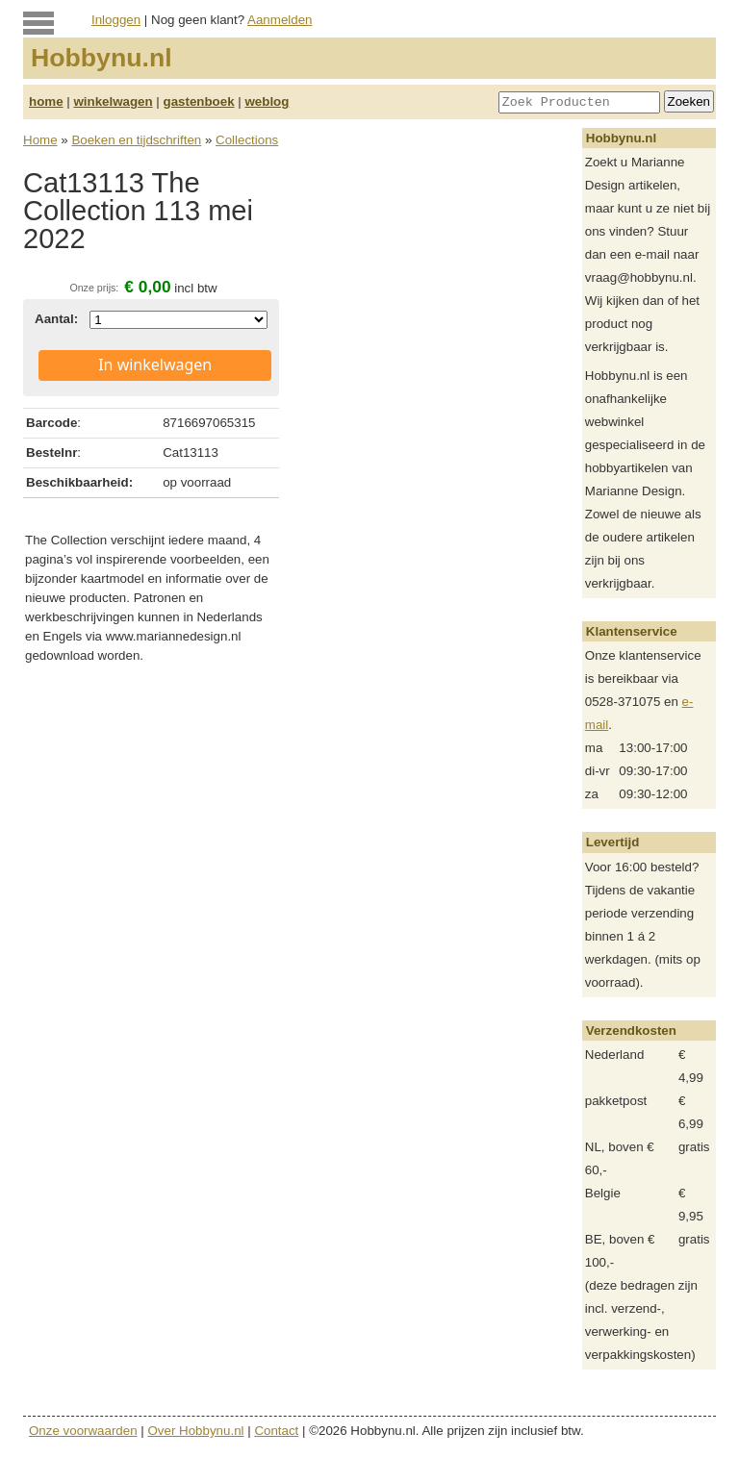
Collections (247, 140)
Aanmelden (279, 20)
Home (40, 140)
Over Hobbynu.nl (196, 1430)
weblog (266, 101)
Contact (276, 1430)
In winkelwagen (155, 364)
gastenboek (199, 101)
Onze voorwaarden (83, 1430)
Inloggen (115, 20)
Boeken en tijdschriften (136, 140)
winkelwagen (112, 101)
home (46, 101)
